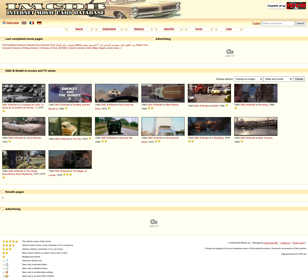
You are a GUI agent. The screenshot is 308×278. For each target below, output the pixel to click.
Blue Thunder (265, 137)
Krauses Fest (48, 44)
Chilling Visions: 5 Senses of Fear (39, 47)
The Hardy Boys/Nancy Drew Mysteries (19, 172)
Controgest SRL (271, 243)
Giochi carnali (76, 47)
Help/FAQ (169, 28)
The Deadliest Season (13, 44)
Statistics (139, 28)
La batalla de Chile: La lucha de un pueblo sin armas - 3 (23, 106)
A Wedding (217, 137)
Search (79, 28)
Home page (12, 22)
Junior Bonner (33, 137)
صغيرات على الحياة (65, 44)
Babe (95, 47)
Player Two (142, 44)
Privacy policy (299, 243)
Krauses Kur (33, 44)
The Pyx (77, 138)
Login (256, 23)
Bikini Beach (172, 104)
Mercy (79, 44)
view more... (114, 47)
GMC (4, 104)
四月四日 (63, 47)
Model (13, 104)
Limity (88, 47)
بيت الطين (130, 44)
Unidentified (109, 28)
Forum (199, 28)
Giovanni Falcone (11, 47)
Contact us (285, 243)
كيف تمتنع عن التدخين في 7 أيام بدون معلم (103, 44)
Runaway (263, 104)
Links (229, 28)
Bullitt (215, 105)
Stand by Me (125, 137)
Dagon (102, 47)
